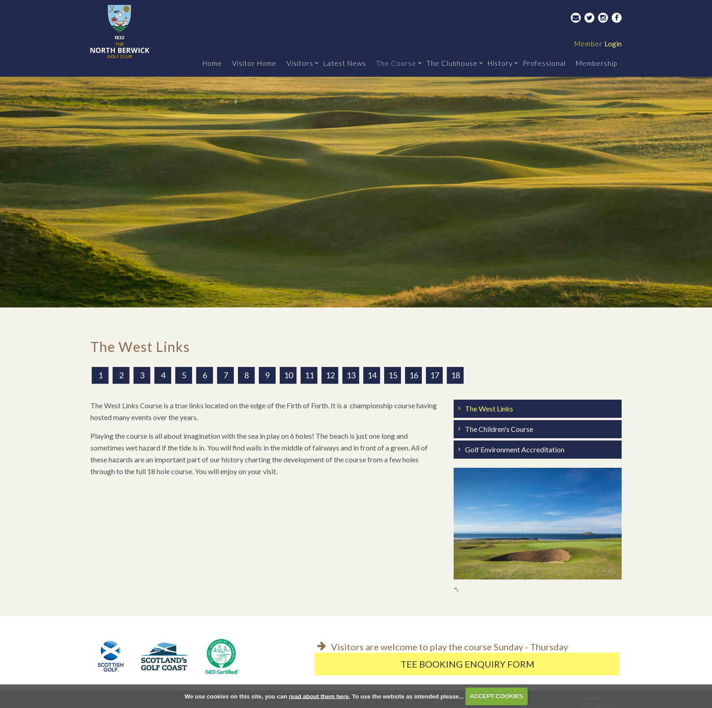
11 (309, 375)
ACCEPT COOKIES (496, 696)
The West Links (489, 408)
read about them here (319, 696)
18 (455, 375)
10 (288, 375)
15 (392, 375)
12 (330, 375)
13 (351, 375)
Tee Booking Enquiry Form (467, 663)
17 (434, 375)
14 (371, 375)
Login (598, 44)
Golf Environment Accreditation (514, 449)
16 (413, 375)
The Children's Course (499, 429)
